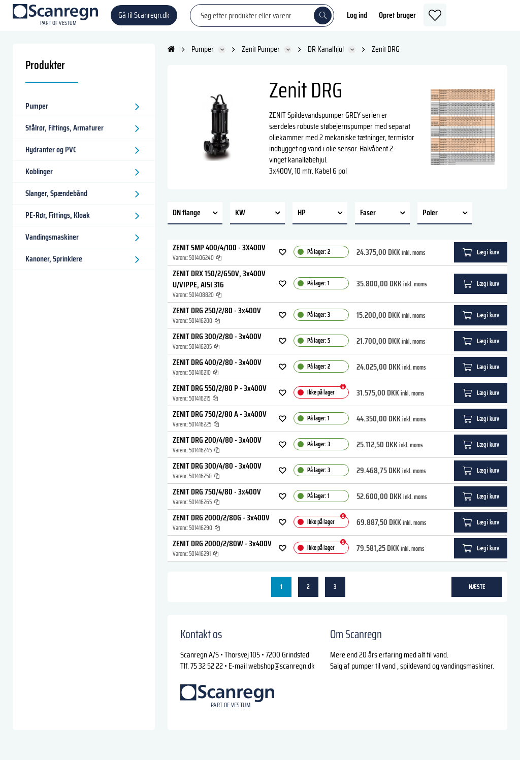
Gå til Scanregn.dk (144, 20)
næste (477, 596)
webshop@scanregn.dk (281, 675)
